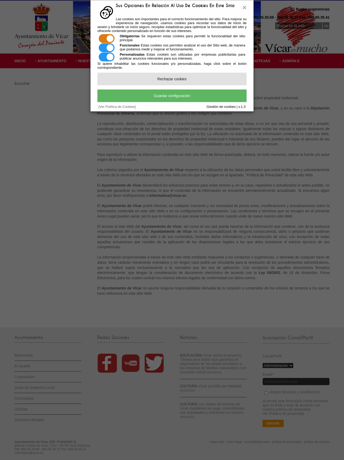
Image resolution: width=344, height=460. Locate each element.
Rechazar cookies (171, 79)
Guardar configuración (172, 96)
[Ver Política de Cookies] (117, 107)
